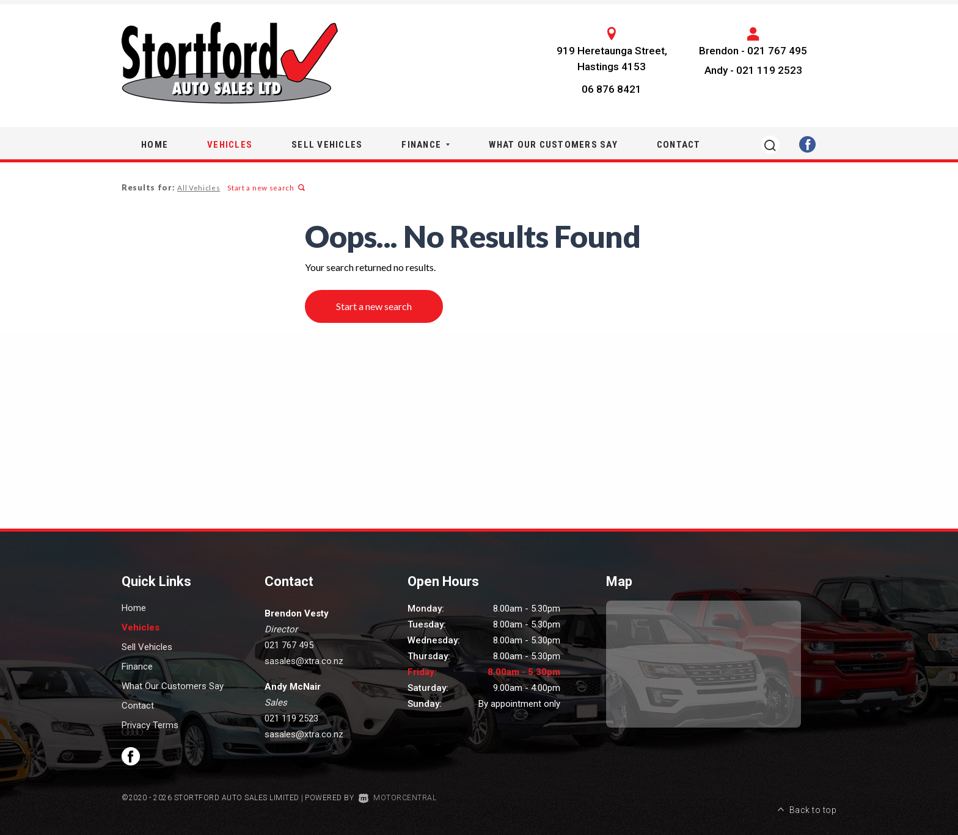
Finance (425, 144)
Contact (679, 144)
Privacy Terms (150, 725)
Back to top (807, 796)
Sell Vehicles (326, 144)
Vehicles (229, 144)
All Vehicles (198, 188)
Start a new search (264, 188)
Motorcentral (398, 797)
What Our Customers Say (553, 144)
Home (154, 144)
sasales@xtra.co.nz (304, 661)
